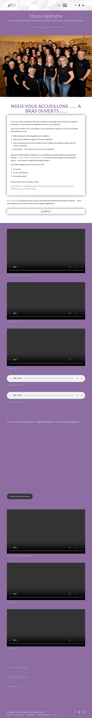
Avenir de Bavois (22, 712)
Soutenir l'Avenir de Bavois (19, 496)
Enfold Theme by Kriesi (37, 712)
